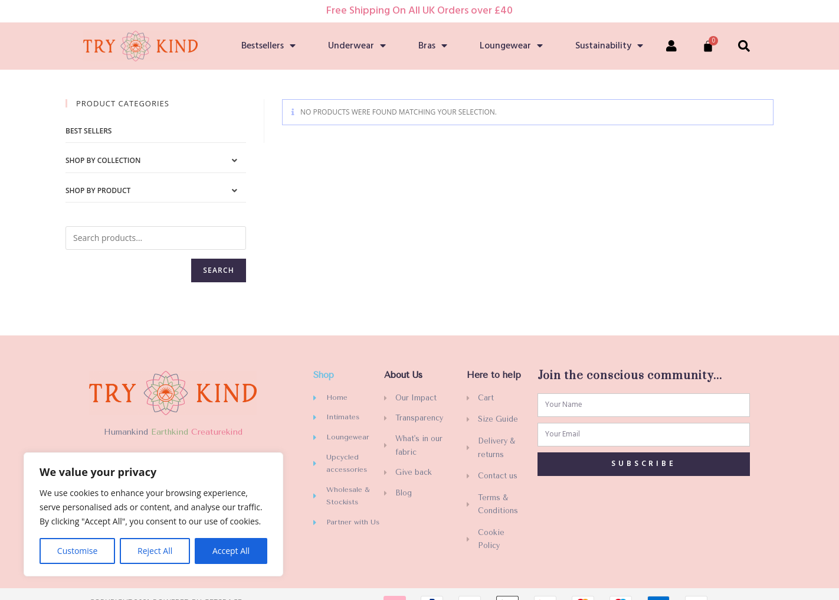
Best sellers (88, 131)
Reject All (154, 550)
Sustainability (609, 46)
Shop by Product (97, 190)
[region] (153, 514)
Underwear (357, 46)
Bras (432, 46)
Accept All (231, 550)
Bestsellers (268, 46)
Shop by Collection (102, 160)
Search (218, 270)
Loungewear (511, 46)
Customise (77, 550)
